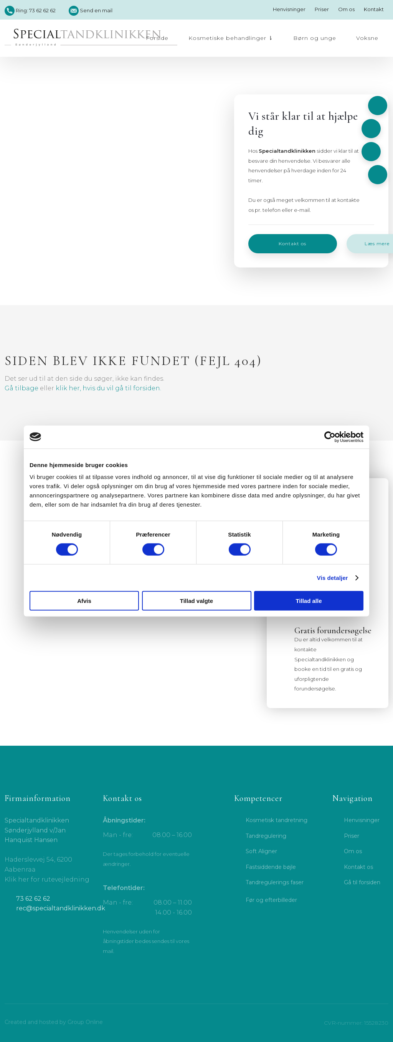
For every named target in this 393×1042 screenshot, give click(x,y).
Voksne (367, 38)
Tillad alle (309, 601)
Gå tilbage (21, 388)
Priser (322, 9)
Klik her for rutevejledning (47, 879)
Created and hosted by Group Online (54, 1022)
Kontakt (374, 9)
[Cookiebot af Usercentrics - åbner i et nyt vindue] (329, 437)
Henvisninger (289, 9)
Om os (346, 9)
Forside (157, 38)
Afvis (84, 601)
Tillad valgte (196, 601)
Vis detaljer (332, 577)
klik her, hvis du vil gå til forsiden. (108, 388)
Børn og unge (314, 38)
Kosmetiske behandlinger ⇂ (230, 38)
